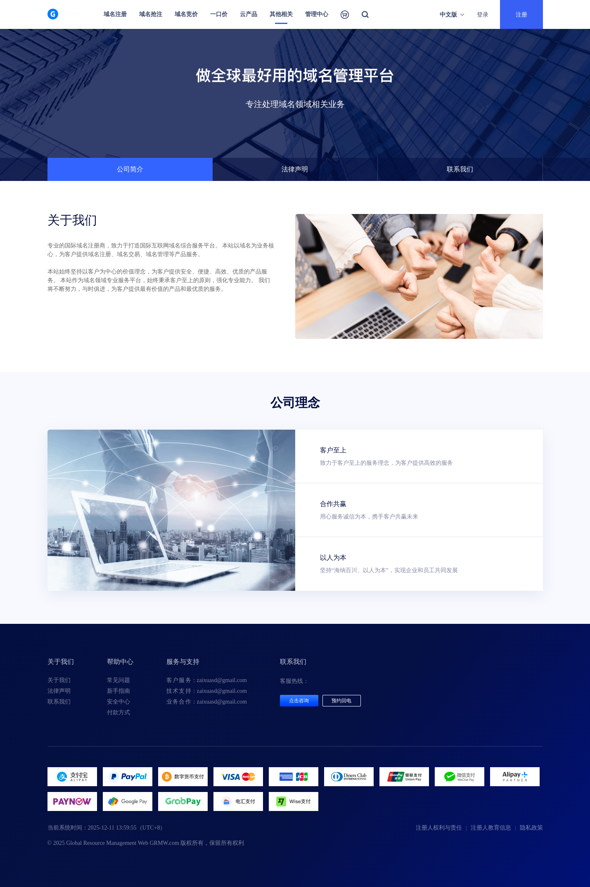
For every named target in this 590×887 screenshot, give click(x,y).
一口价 (218, 14)
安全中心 (118, 702)
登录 (482, 14)
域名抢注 (150, 14)
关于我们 (59, 680)
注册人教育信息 (491, 828)
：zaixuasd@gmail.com (206, 680)
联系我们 (59, 702)
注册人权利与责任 (439, 828)
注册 (521, 14)
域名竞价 (186, 14)
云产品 (248, 14)
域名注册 (115, 14)
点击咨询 (299, 701)
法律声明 (59, 691)
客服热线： (294, 681)
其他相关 (281, 14)
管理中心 (316, 14)
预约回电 (341, 701)
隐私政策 (531, 828)
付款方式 (118, 712)
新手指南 (118, 691)
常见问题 (118, 680)
